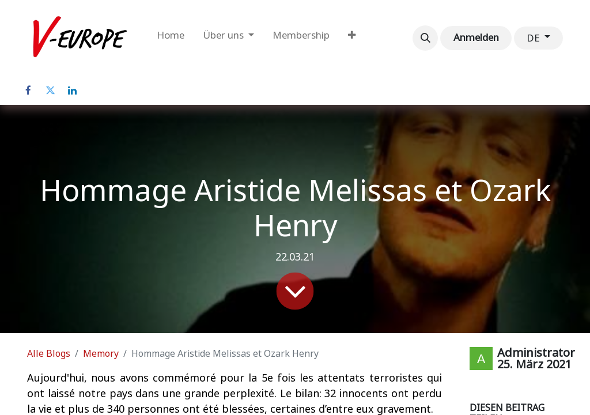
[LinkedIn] (72, 90)
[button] (425, 38)
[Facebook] (28, 90)
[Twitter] (50, 90)
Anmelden (476, 37)
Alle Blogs (48, 354)
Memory (101, 354)
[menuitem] (170, 38)
